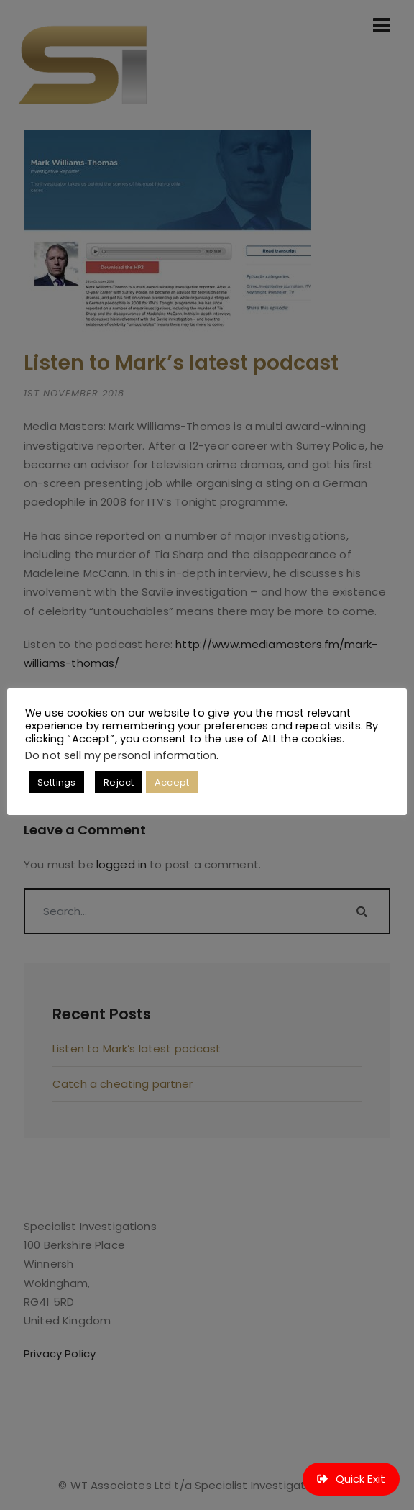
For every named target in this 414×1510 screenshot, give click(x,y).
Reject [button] (119, 782)
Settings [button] (56, 782)
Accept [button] (172, 782)
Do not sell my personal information (120, 755)
